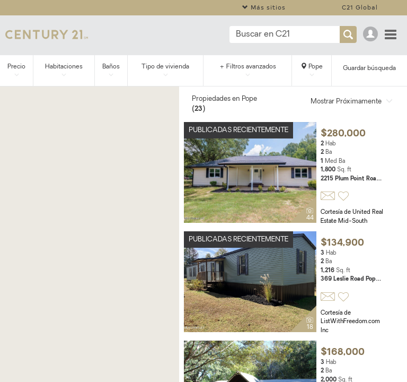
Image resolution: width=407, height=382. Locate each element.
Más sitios (264, 7)
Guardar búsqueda (369, 68)
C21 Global (360, 7)
